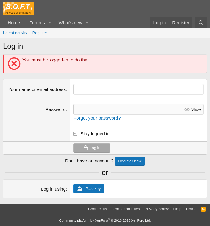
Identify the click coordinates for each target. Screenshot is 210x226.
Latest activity (15, 32)
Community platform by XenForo (105, 220)
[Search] (201, 22)
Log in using (53, 189)
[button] (50, 22)
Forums (37, 22)
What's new (70, 22)
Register (39, 32)
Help (177, 209)
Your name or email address (37, 89)
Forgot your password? (97, 118)
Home (14, 22)
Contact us (97, 209)
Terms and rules (126, 209)
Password (56, 109)
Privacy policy (157, 209)
